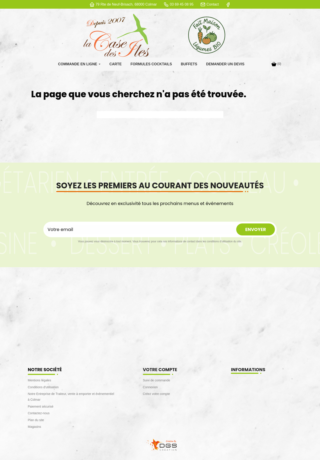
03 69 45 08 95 (182, 4)
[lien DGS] (160, 445)
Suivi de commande (156, 381)
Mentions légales (39, 381)
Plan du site (36, 421)
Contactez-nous (39, 414)
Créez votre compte (156, 395)
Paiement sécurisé (40, 407)
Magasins (34, 428)
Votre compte (160, 371)
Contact (212, 4)
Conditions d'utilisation (43, 388)
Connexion (150, 388)
